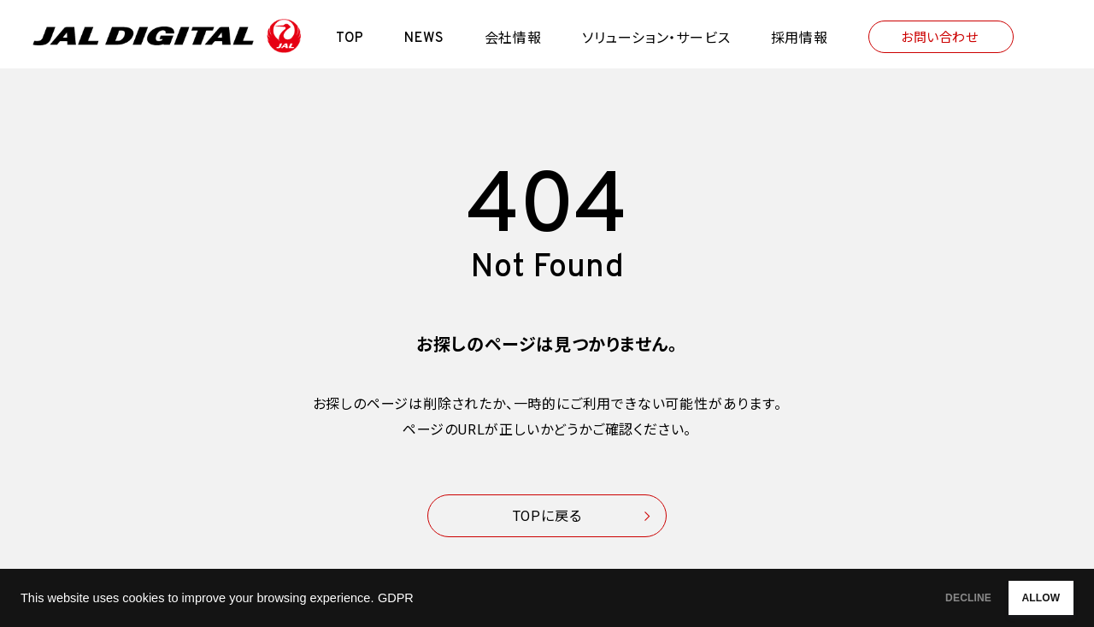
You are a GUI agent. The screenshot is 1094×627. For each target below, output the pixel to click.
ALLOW (1024, 598)
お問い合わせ (939, 37)
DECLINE (919, 598)
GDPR (396, 598)
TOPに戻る (547, 516)
